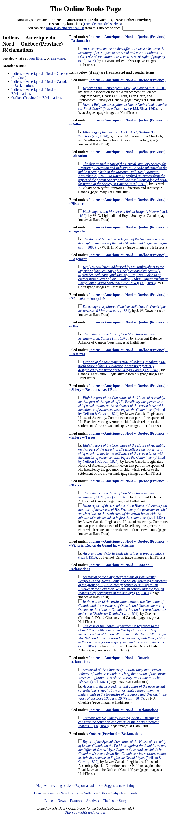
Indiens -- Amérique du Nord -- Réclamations (123, 710)
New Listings (70, 793)
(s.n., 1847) (121, 366)
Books (48, 801)
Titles (103, 793)
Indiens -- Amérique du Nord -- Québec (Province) (127, 80)
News (62, 801)
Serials (132, 793)
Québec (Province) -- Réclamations (36, 97)
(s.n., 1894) (122, 607)
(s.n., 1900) (124, 88)
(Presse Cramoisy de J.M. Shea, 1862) (122, 106)
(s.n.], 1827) (122, 174)
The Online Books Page (85, 9)
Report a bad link (87, 785)
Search (52, 793)
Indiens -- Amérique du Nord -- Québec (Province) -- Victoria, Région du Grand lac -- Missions (118, 543)
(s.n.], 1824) (122, 512)
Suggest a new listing (119, 785)
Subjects (117, 793)
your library (36, 58)
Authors (89, 793)
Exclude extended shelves (102, 24)
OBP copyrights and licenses (85, 812)
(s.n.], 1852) (123, 636)
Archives (92, 801)
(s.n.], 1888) (123, 243)
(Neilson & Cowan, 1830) (122, 752)
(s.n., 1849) (118, 722)
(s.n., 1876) (116, 336)
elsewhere (58, 58)
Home (38, 793)
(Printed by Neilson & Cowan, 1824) (121, 406)
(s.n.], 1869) (122, 676)
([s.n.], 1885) (123, 275)
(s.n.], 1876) (122, 55)
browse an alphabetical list (65, 28)
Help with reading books (53, 785)
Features (76, 801)
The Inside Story (115, 801)
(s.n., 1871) (122, 585)
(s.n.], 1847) (122, 692)
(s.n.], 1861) (122, 309)
